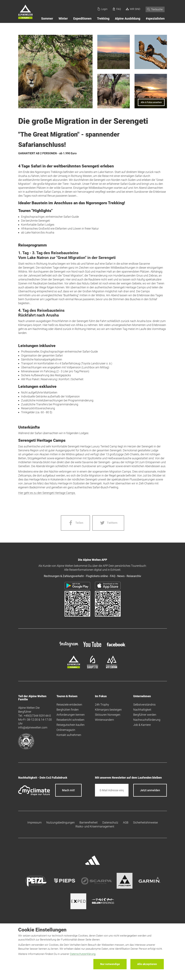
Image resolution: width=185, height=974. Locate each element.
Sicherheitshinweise (145, 822)
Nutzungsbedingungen (60, 822)
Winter (63, 18)
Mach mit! (68, 790)
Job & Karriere (142, 724)
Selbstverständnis (144, 704)
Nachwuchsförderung (146, 719)
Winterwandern (104, 719)
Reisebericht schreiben (70, 719)
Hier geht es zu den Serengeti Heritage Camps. (47, 493)
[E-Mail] (112, 790)
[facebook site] (116, 646)
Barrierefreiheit (88, 822)
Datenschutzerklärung (82, 954)
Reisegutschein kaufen (70, 724)
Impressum (34, 822)
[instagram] (68, 647)
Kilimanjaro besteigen (108, 709)
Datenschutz (110, 822)
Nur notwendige (110, 964)
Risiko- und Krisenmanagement (94, 826)
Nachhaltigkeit (142, 709)
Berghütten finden (67, 709)
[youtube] (92, 647)
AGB (125, 822)
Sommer (47, 18)
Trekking (103, 18)
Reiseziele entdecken (69, 704)
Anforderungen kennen (70, 714)
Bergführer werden (144, 714)
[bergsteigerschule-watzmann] (111, 667)
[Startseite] (25, 12)
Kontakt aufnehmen (68, 735)
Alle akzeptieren (147, 964)
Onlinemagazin (65, 729)
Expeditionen (82, 18)
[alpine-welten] (73, 667)
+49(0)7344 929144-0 (37, 715)
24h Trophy (102, 704)
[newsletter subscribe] (150, 790)
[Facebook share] (75, 523)
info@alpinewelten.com (32, 727)
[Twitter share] (108, 523)
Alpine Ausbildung (127, 18)
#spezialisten (155, 18)
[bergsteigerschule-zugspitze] (92, 667)
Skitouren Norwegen (107, 714)
